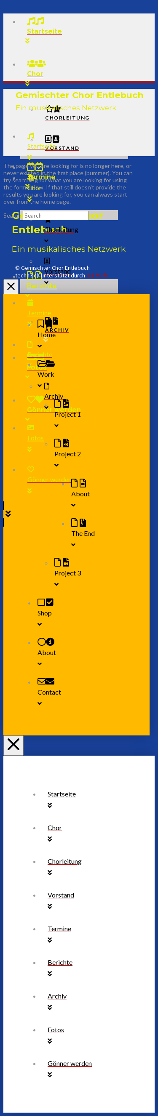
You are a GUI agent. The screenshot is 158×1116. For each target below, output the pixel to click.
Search (12, 215)
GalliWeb (97, 275)
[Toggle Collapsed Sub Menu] (84, 375)
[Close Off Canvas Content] (11, 286)
